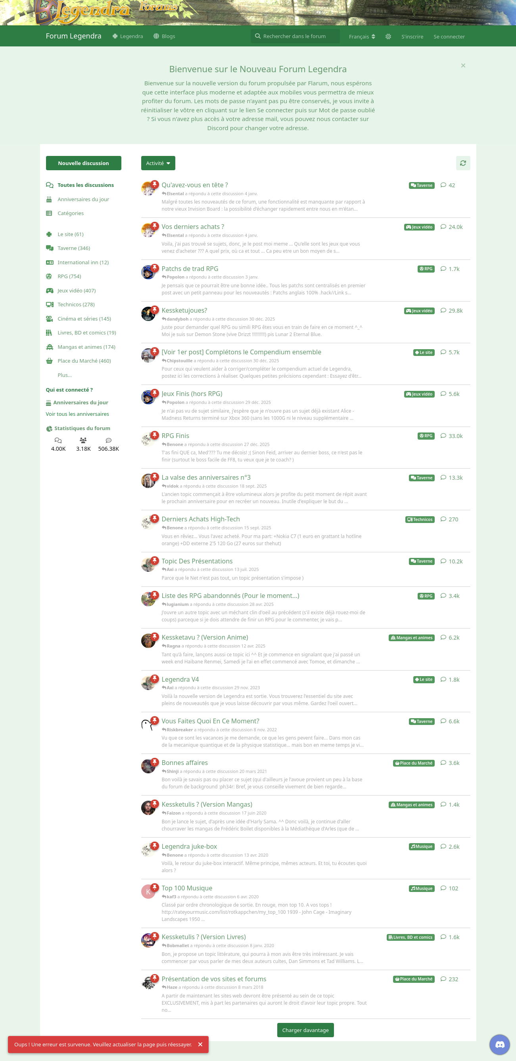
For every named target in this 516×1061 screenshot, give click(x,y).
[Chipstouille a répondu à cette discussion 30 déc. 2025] (148, 355)
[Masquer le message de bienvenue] (463, 65)
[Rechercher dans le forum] (295, 36)
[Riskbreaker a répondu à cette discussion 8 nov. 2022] (148, 724)
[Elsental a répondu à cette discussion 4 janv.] (148, 188)
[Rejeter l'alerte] (200, 1045)
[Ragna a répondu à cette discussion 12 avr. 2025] (148, 641)
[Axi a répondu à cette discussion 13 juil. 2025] (148, 564)
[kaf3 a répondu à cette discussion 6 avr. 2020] (148, 891)
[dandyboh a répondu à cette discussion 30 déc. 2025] (148, 314)
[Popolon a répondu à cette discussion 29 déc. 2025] (148, 397)
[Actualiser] (463, 163)
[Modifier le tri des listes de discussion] (158, 163)
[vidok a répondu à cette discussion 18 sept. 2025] (148, 481)
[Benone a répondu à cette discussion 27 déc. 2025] (148, 439)
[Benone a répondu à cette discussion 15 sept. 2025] (148, 522)
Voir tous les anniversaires (77, 413)
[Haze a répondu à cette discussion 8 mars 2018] (148, 982)
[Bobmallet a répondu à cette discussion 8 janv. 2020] (148, 940)
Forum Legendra (74, 35)
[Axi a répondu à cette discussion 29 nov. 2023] (148, 683)
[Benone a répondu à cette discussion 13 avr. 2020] (148, 850)
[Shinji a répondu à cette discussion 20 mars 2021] (148, 766)
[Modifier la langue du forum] (362, 36)
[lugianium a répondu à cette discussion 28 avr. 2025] (148, 599)
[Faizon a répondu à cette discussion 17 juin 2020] (148, 808)
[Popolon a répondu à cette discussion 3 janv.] (148, 272)
